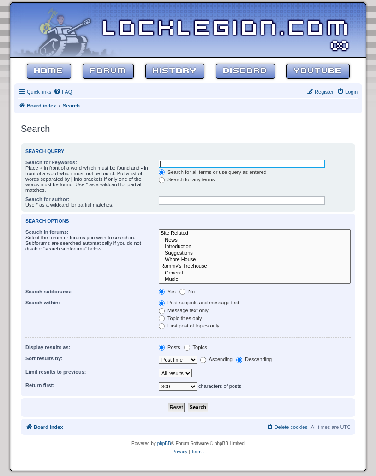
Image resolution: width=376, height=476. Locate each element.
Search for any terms (187, 179)
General (255, 273)
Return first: (39, 385)
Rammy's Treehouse (255, 266)
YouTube (318, 71)
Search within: (42, 302)
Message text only (184, 310)
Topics (195, 347)
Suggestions (255, 253)
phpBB (164, 443)
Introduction (255, 247)
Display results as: (47, 347)
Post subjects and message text (199, 302)
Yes (167, 291)
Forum (108, 71)
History (175, 71)
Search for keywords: (51, 162)
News (255, 240)
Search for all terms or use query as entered (213, 172)
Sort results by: (44, 358)
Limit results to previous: (55, 372)
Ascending (216, 359)
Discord (245, 71)
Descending (254, 359)
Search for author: (47, 199)
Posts (169, 347)
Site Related (255, 233)
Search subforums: (48, 291)
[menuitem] (63, 91)
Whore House (255, 259)
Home (49, 71)
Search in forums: (47, 232)
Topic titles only (180, 318)
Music (255, 279)
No (187, 291)
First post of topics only (189, 325)
